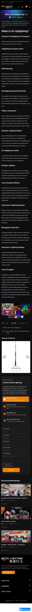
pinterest (25, 323)
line (23, 323)
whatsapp (15, 323)
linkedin (20, 323)
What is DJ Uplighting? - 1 (15, 327)
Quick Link (5, 581)
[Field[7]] (16, 431)
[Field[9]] (16, 438)
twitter (17, 323)
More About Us (8, 572)
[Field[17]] (16, 450)
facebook (10, 323)
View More (10, 2)
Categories (5, 586)
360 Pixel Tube (16, 372)
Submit (11, 470)
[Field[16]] (16, 444)
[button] (4, 357)
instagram (12, 323)
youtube (7, 323)
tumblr (28, 323)
